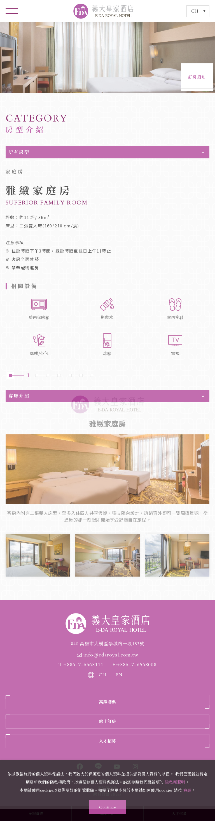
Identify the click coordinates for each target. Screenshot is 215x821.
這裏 (187, 790)
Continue (107, 807)
